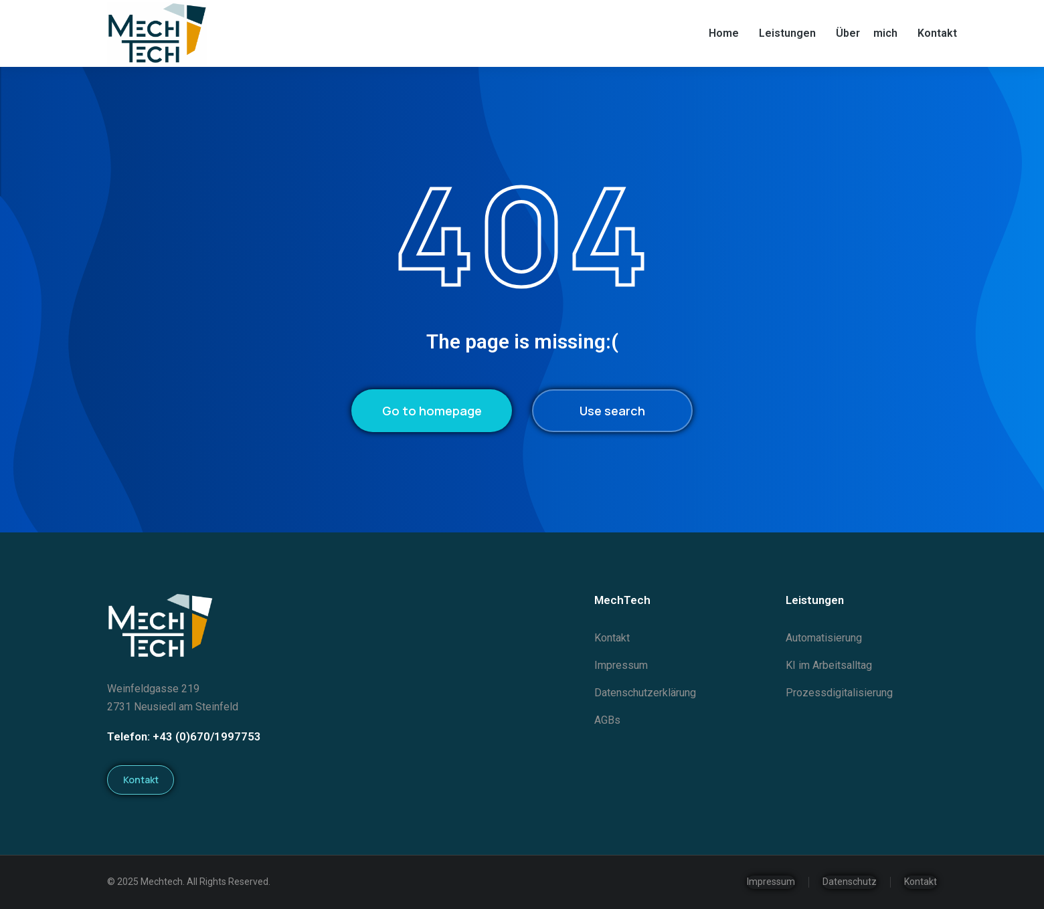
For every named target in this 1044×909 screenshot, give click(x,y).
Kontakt (141, 779)
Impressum (771, 881)
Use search (612, 411)
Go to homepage (432, 411)
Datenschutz (849, 881)
